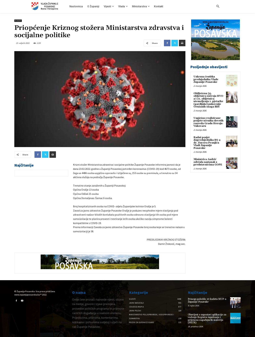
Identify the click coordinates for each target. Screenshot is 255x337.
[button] (217, 6)
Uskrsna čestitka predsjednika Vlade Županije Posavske (206, 79)
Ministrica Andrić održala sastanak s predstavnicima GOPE (208, 162)
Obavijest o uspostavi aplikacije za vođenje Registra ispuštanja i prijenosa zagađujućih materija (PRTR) (207, 318)
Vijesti (18, 20)
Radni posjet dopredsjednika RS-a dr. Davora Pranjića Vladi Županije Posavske (207, 143)
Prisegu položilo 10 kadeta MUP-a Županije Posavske (207, 300)
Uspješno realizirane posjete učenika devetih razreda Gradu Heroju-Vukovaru (208, 122)
